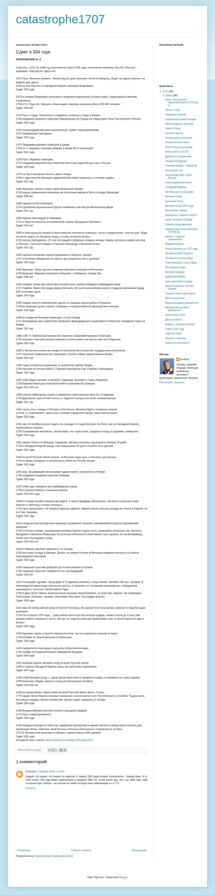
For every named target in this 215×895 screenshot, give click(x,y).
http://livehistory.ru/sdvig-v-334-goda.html (69, 740)
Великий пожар (173, 196)
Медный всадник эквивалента (181, 302)
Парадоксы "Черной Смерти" (181, 215)
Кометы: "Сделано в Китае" (180, 324)
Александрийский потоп (178, 182)
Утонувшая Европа (175, 187)
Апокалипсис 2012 (175, 315)
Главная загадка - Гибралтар (181, 165)
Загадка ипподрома (176, 161)
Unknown (30, 771)
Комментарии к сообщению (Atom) (54, 856)
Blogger (123, 877)
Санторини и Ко (174, 170)
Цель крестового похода (178, 281)
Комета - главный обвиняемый (175, 238)
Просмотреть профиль (171, 382)
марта (169, 95)
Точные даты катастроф (178, 137)
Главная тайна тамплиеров (180, 293)
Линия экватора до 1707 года (181, 248)
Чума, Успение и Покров (178, 219)
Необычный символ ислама (180, 119)
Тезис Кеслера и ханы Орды (180, 262)
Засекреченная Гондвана (179, 253)
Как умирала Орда (175, 267)
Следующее (23, 850)
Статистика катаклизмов (178, 147)
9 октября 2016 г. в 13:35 (50, 771)
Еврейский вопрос (175, 276)
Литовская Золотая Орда (179, 258)
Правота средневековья (178, 224)
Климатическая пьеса (177, 142)
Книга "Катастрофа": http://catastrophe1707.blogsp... (181, 102)
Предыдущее (139, 850)
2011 (166, 91)
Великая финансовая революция (177, 309)
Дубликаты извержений (178, 156)
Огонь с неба (172, 110)
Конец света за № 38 (176, 151)
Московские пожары (176, 210)
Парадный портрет (175, 114)
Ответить (30, 788)
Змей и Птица (173, 128)
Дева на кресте (173, 319)
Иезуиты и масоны (175, 338)
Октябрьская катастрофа (179, 191)
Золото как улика (174, 298)
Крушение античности (177, 342)
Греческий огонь (174, 201)
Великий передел (175, 272)
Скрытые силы (173, 333)
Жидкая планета (174, 244)
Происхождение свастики (179, 123)
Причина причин (174, 133)
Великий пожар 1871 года (179, 205)
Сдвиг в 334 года (174, 328)
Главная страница (81, 850)
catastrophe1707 (60, 19)
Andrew (184, 359)
